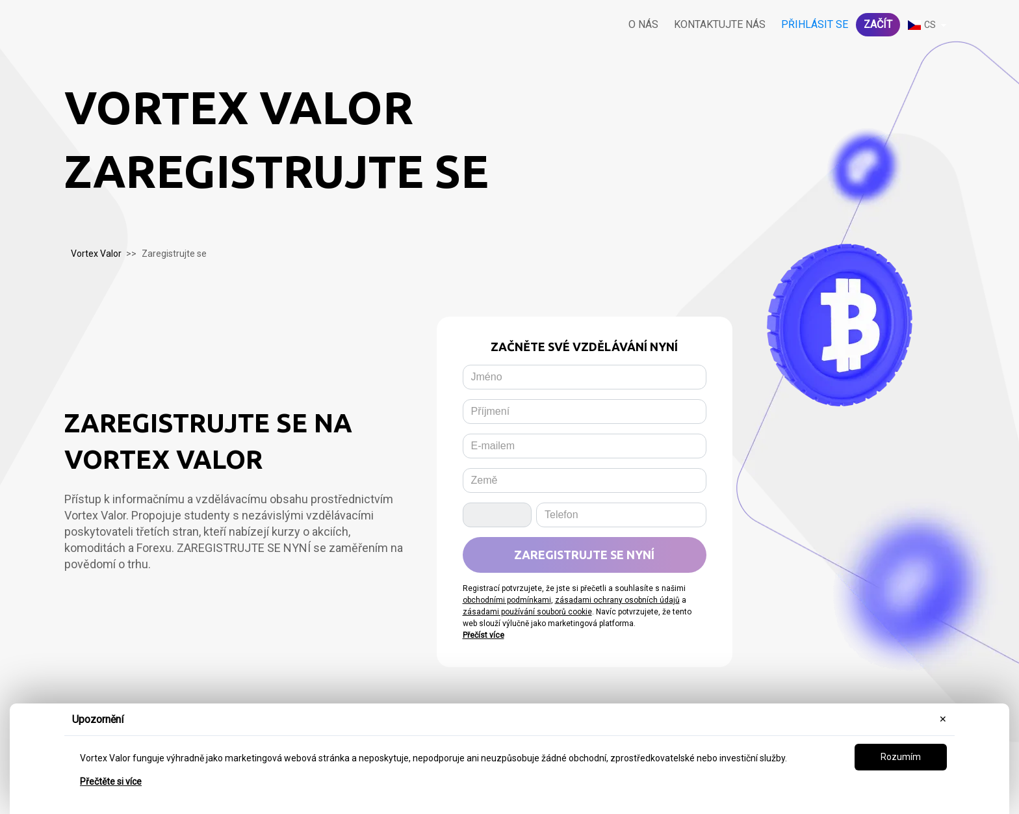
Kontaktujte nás (720, 24)
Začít (878, 24)
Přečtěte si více (111, 781)
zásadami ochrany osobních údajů (617, 600)
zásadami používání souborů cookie (527, 611)
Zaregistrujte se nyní (584, 554)
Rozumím (901, 757)
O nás (643, 24)
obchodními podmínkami (507, 600)
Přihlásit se (814, 24)
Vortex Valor (96, 253)
